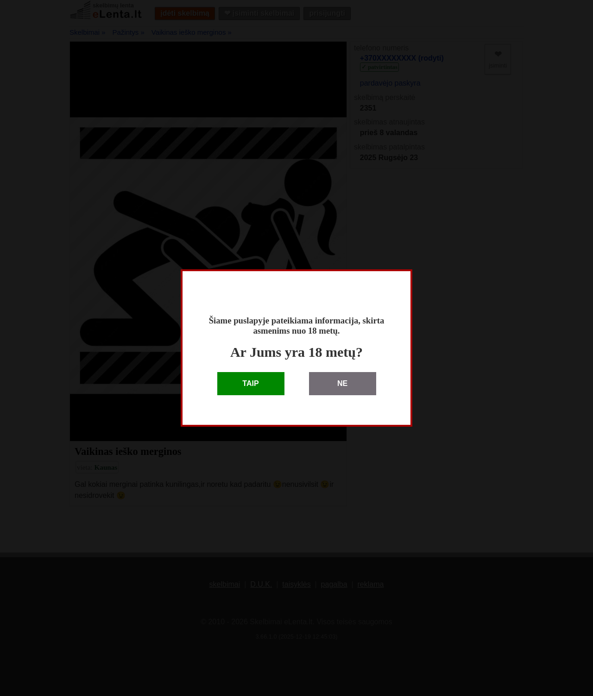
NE (342, 383)
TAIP (250, 383)
